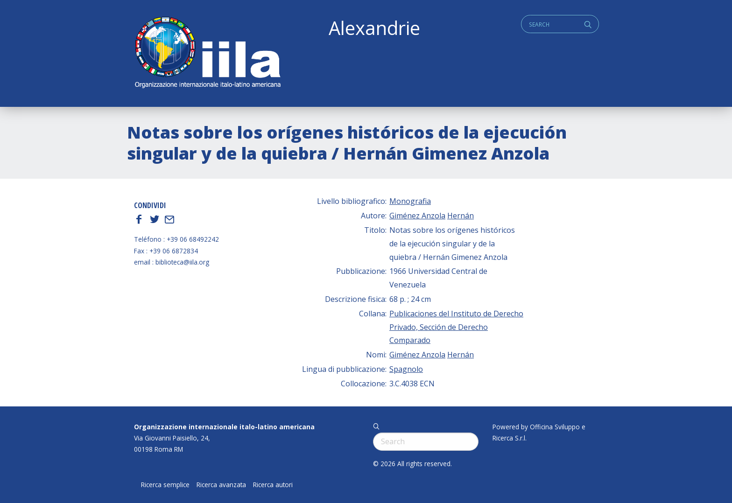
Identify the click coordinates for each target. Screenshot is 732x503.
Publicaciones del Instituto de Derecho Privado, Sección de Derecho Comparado (456, 327)
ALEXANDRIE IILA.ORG (207, 53)
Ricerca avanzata (221, 485)
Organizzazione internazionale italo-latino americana (224, 426)
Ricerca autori (273, 485)
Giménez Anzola (417, 215)
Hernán (460, 215)
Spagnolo (406, 369)
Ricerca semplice (165, 485)
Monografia (410, 201)
